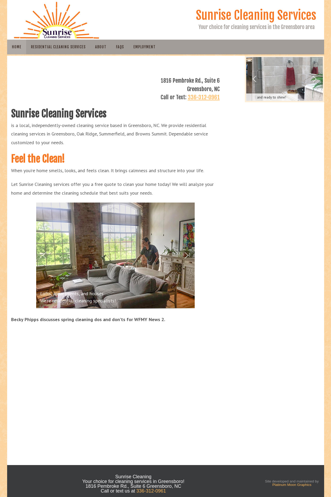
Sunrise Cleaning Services (256, 15)
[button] (44, 255)
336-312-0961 (204, 97)
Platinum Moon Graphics (291, 485)
